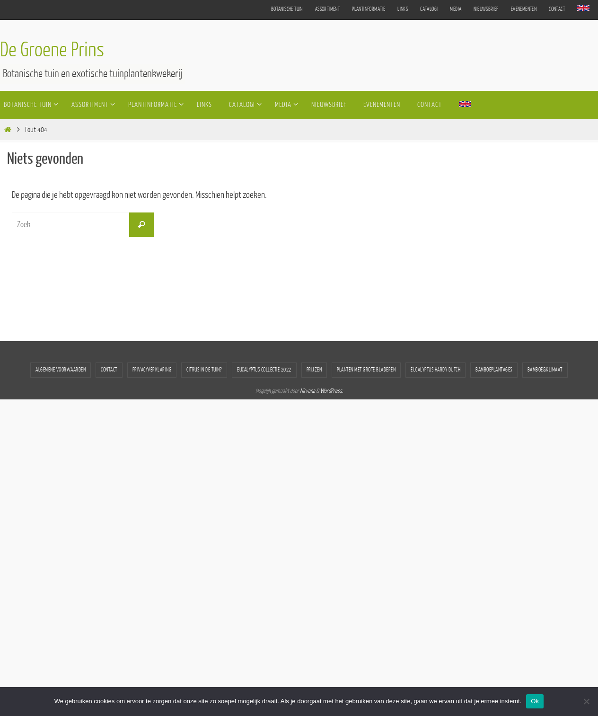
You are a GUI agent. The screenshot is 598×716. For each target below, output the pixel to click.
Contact (557, 9)
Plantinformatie (368, 9)
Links (402, 9)
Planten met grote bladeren (366, 370)
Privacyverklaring (152, 370)
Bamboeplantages (493, 370)
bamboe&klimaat (545, 370)
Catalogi (429, 9)
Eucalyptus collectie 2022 (264, 370)
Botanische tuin (287, 9)
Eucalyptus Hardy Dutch (435, 370)
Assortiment (327, 9)
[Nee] (586, 701)
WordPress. (331, 391)
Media (455, 9)
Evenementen (523, 9)
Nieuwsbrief (486, 9)
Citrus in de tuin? (204, 370)
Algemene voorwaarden (60, 370)
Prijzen (314, 370)
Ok (535, 701)
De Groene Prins (52, 50)
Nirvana (307, 391)
